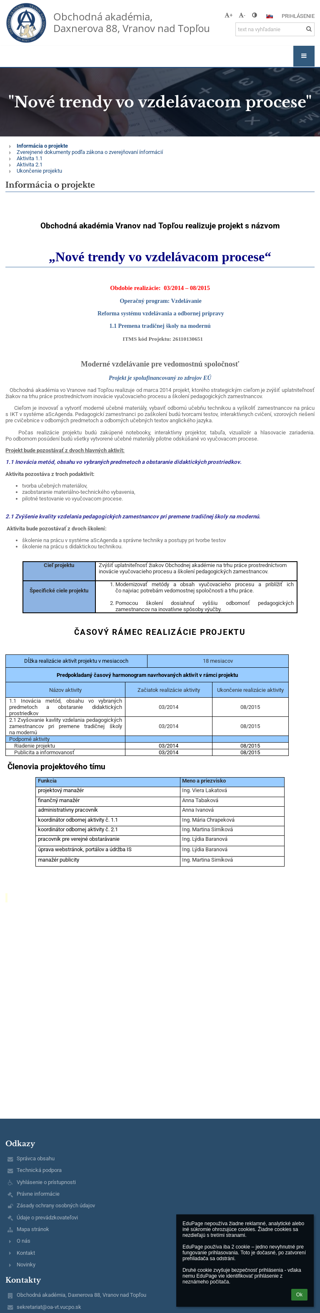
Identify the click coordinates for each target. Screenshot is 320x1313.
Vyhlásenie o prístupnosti (46, 1182)
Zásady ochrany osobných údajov (56, 1205)
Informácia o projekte (42, 146)
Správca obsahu (36, 1158)
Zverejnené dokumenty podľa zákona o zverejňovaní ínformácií (90, 152)
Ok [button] (299, 1295)
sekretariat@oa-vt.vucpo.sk (49, 1307)
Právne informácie (38, 1194)
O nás (23, 1241)
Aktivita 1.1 (29, 158)
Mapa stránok (33, 1229)
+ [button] (228, 15)
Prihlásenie (298, 16)
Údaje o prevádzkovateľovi (47, 1217)
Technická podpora (39, 1170)
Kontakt (26, 1253)
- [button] (242, 15)
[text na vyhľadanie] (275, 29)
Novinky (26, 1264)
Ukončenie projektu (39, 171)
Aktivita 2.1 (29, 164)
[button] (269, 16)
